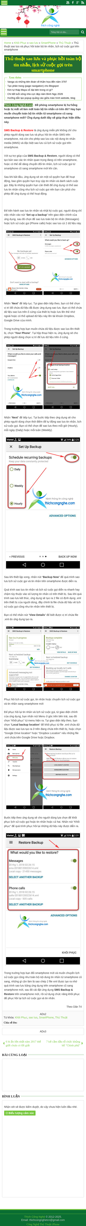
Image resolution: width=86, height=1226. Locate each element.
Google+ (77, 2)
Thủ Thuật (61, 1017)
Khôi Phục (21, 1017)
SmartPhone (46, 1017)
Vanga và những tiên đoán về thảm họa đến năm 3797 (37, 81)
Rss (82, 2)
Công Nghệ (33, 1224)
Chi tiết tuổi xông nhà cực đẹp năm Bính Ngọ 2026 (35, 94)
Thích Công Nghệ (34, 1216)
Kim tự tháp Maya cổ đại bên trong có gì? (30, 89)
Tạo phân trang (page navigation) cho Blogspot (33, 85)
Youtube (67, 2)
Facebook (72, 2)
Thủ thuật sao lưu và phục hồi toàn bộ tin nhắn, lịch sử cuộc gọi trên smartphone (43, 64)
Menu (4, 2)
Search (82, 32)
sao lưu (33, 1017)
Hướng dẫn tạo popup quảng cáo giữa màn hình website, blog (41, 98)
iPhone (56, 1224)
